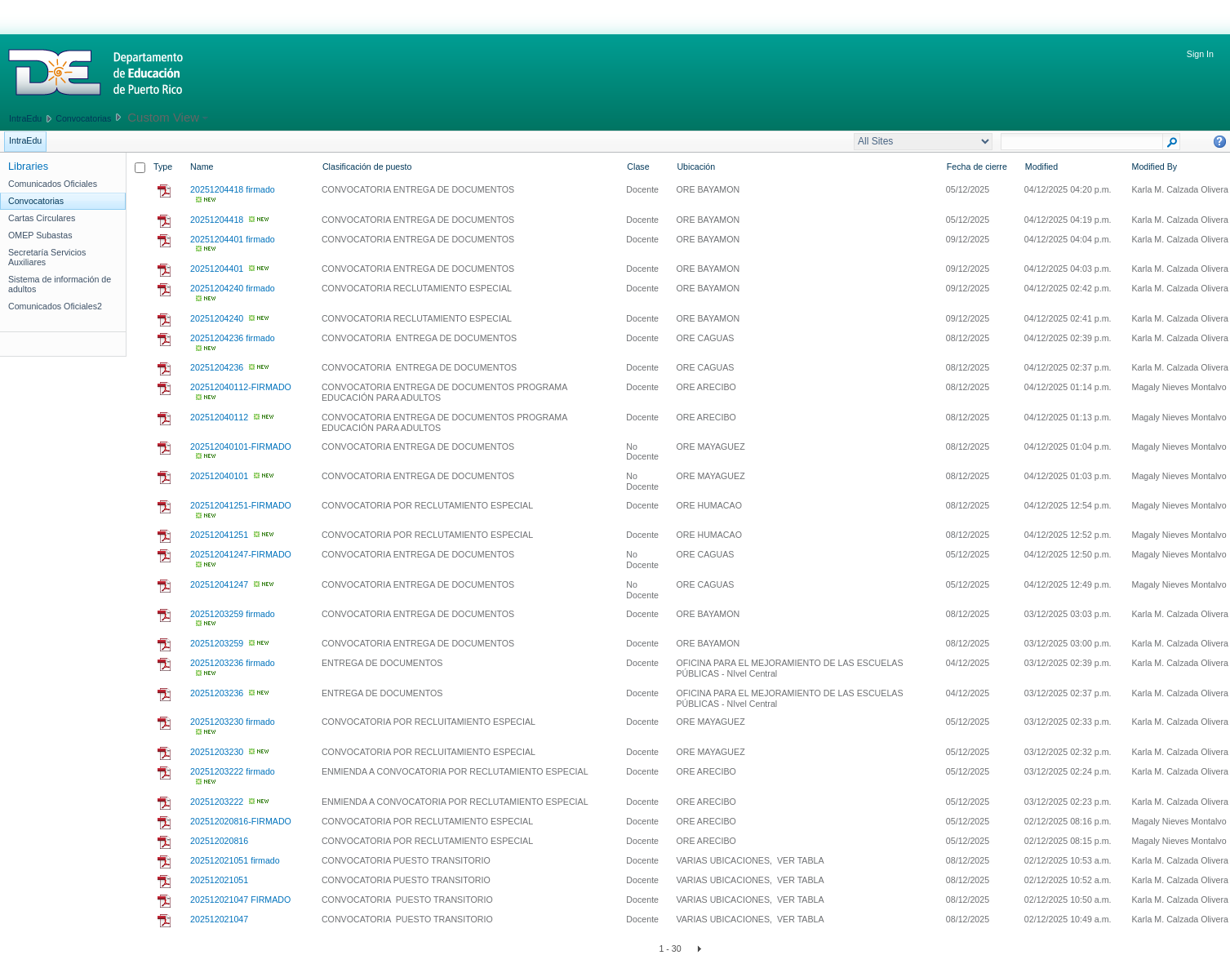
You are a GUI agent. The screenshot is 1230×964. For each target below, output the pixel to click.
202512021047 (219, 919)
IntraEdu (25, 118)
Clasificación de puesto (367, 166)
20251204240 (216, 318)
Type (162, 166)
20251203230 (216, 752)
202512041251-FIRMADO (240, 505)
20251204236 (216, 367)
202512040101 (219, 476)
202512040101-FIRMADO (240, 446)
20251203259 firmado (232, 614)
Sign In (1200, 54)
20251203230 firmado (232, 721)
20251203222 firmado (232, 771)
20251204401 (216, 268)
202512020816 (219, 841)
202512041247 (219, 584)
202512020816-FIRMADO (240, 821)
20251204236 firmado (232, 338)
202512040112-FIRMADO (240, 387)
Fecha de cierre (977, 166)
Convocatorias (83, 118)
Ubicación (696, 166)
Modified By (1155, 166)
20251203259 (216, 643)
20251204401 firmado (232, 239)
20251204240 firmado (232, 288)
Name (201, 166)
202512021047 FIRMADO (240, 899)
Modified (1041, 166)
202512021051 (219, 880)
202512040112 (219, 417)
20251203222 (216, 801)
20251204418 (216, 219)
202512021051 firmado (235, 860)
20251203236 (216, 693)
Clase (638, 166)
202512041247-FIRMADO (240, 554)
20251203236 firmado (232, 663)
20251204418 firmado (232, 189)
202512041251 (219, 535)
